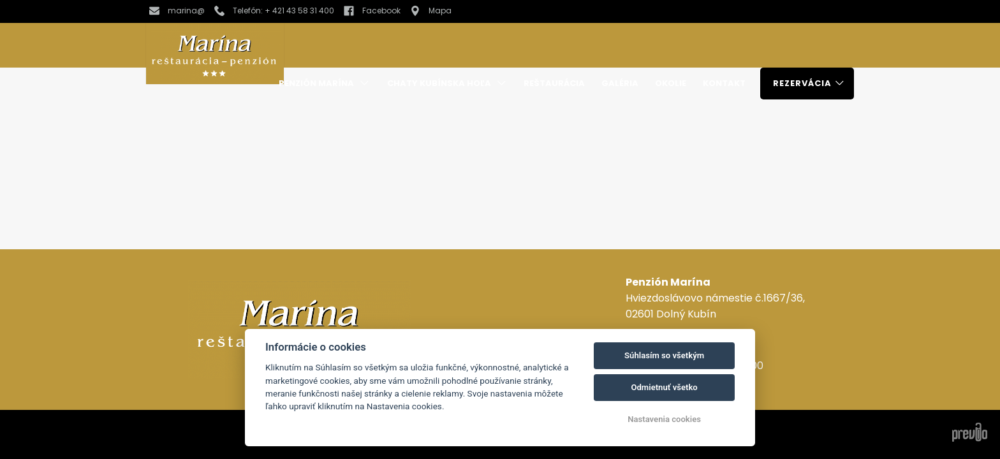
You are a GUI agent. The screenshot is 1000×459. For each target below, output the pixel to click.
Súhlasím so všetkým (664, 355)
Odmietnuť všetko (664, 387)
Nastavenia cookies (664, 419)
